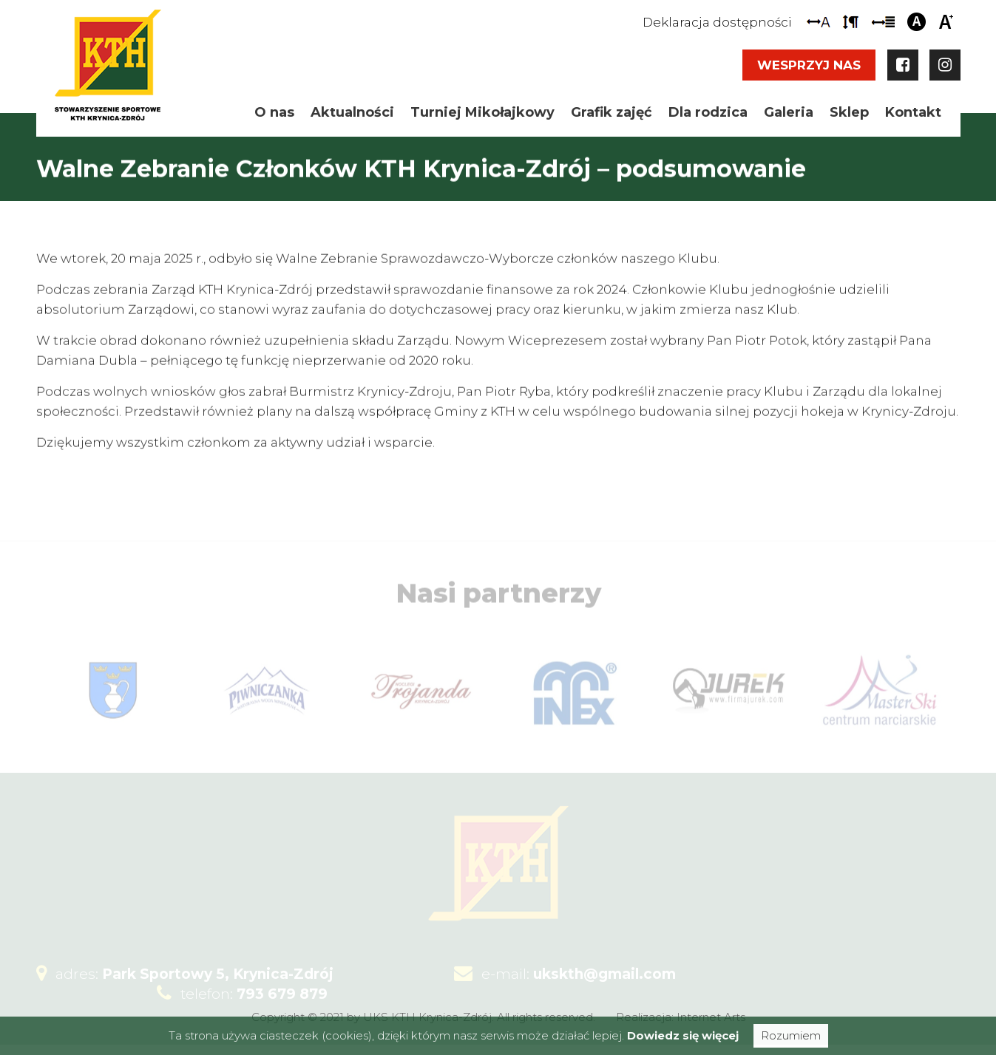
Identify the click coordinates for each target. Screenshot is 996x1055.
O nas (274, 112)
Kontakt (913, 112)
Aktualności (352, 112)
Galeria (788, 112)
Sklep (849, 112)
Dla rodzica (708, 112)
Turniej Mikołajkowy (482, 112)
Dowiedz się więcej (683, 1035)
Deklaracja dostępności (717, 22)
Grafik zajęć (611, 112)
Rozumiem (791, 1035)
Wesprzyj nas (809, 65)
